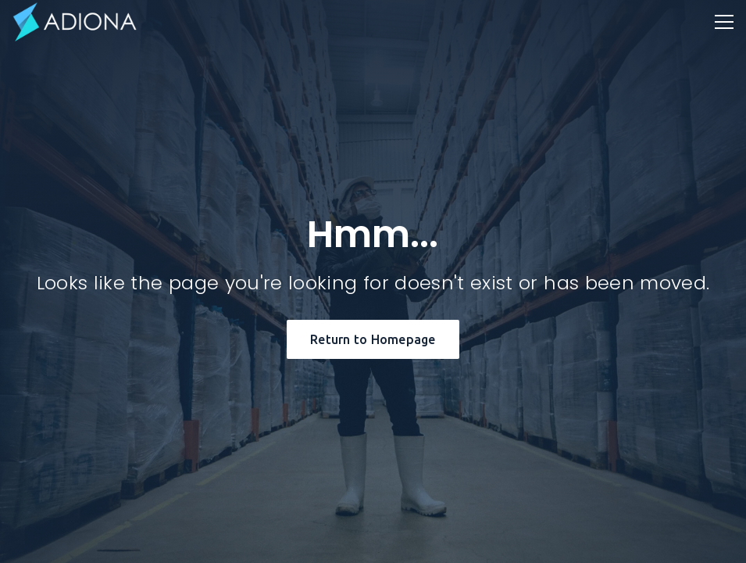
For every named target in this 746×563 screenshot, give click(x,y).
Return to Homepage (373, 339)
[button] (724, 22)
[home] (74, 22)
